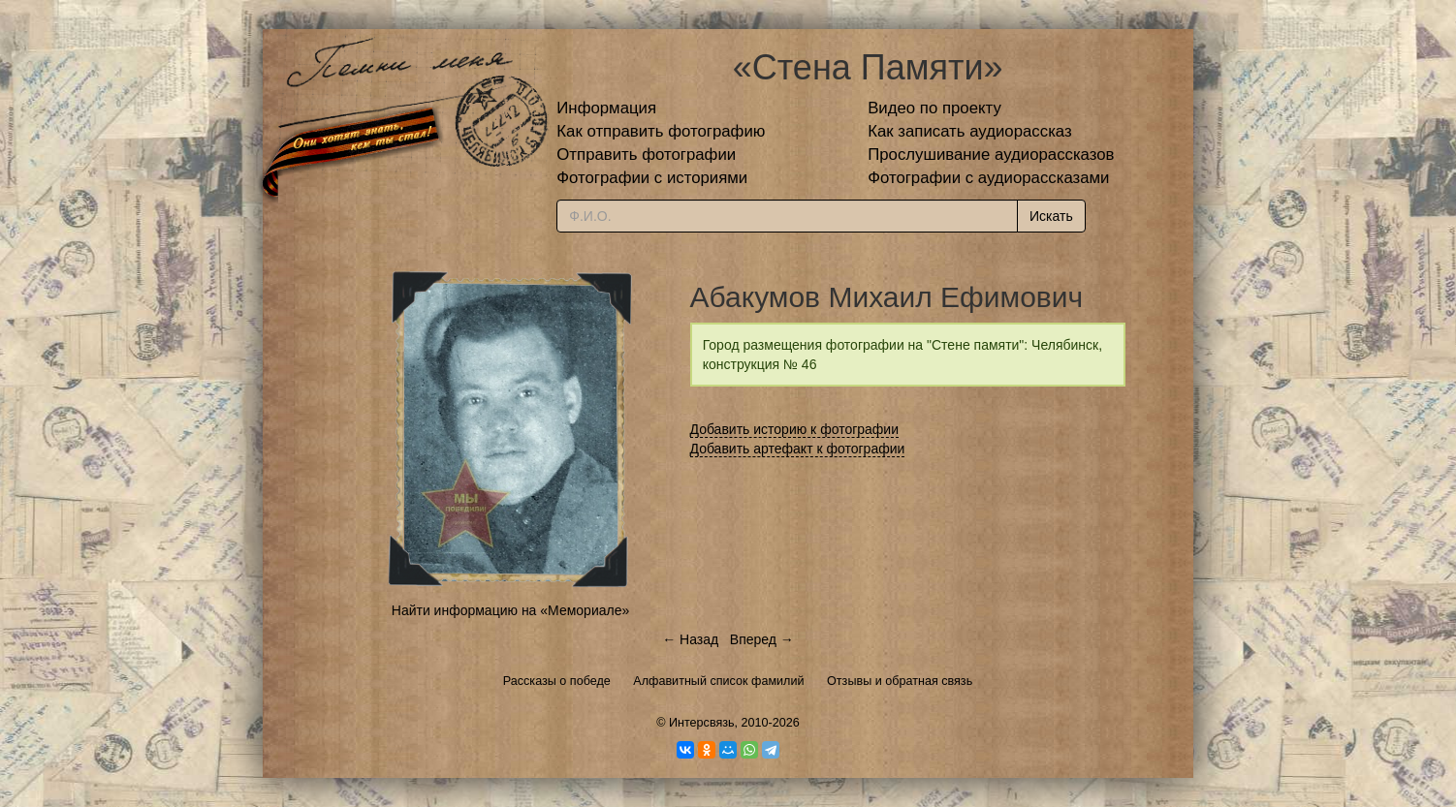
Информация (606, 108)
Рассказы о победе (557, 681)
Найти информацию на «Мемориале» (510, 610)
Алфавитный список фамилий (718, 681)
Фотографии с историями (651, 178)
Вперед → (762, 639)
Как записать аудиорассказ (970, 131)
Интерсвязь (702, 722)
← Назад (690, 639)
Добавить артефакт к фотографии (797, 448)
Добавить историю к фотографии (795, 429)
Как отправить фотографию (660, 131)
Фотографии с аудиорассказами (988, 178)
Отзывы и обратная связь (899, 681)
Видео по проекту (934, 108)
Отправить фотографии (646, 154)
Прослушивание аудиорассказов (991, 154)
